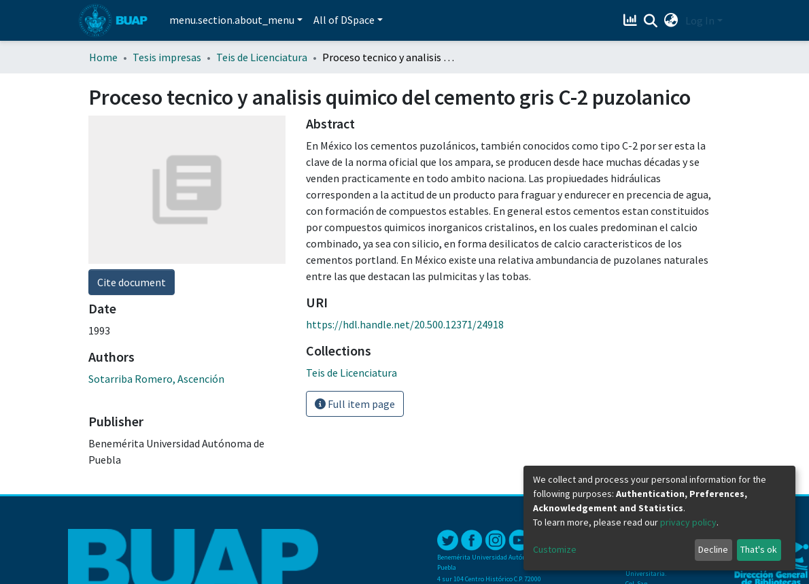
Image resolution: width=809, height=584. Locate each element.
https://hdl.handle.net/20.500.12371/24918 (405, 324)
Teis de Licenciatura (261, 57)
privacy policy (688, 522)
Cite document (131, 282)
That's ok (758, 549)
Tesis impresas (167, 57)
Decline (713, 549)
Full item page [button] (355, 404)
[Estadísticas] (632, 20)
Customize (554, 549)
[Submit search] (651, 21)
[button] (671, 20)
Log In (700, 20)
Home (103, 57)
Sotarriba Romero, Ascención (156, 378)
